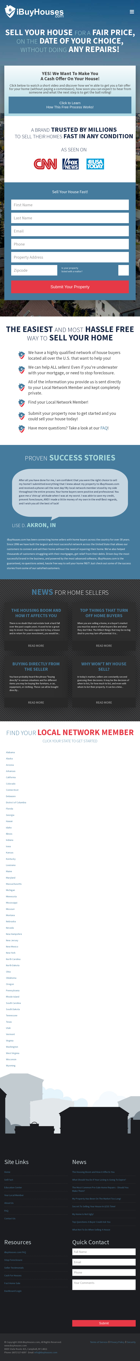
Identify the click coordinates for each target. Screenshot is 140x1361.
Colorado (10, 783)
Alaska (9, 758)
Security (131, 1342)
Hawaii (9, 821)
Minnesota (11, 896)
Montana (10, 915)
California (11, 777)
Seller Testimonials (14, 1267)
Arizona (10, 764)
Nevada (10, 927)
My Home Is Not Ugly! (83, 1214)
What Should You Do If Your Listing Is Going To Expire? (99, 1179)
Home (7, 1171)
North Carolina (13, 959)
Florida (9, 808)
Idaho (9, 827)
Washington (12, 1046)
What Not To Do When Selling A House (91, 1229)
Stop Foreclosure (13, 1259)
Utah (8, 1028)
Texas (9, 1021)
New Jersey (12, 940)
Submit (104, 1323)
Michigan (10, 890)
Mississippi (11, 902)
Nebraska (11, 921)
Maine (9, 871)
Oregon (10, 984)
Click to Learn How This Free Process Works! (70, 105)
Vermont (10, 1034)
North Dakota (12, 965)
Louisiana (10, 865)
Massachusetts (14, 883)
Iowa (8, 846)
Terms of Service (99, 1342)
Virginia (9, 1040)
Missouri (10, 909)
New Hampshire (14, 934)
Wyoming (10, 1065)
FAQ (103, 428)
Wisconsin (11, 1059)
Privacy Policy (117, 1342)
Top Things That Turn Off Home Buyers (104, 612)
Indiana (9, 839)
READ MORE (36, 646)
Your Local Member (14, 1195)
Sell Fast (8, 1179)
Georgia (10, 815)
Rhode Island (12, 996)
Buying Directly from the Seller (36, 666)
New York (10, 952)
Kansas (9, 852)
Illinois (9, 833)
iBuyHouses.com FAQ (15, 1252)
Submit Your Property (70, 286)
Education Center (13, 1187)
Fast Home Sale (12, 1283)
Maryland (10, 877)
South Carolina (13, 1003)
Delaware (11, 796)
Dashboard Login (12, 1290)
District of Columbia (16, 802)
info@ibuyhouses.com (45, 1352)
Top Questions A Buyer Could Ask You (91, 1221)
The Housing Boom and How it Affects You (36, 612)
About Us (9, 1202)
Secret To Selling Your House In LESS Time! (93, 1206)
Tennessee (11, 1015)
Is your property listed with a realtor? (72, 269)
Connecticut (12, 789)
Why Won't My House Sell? (103, 666)
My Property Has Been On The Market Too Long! (96, 1198)
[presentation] (86, 1306)
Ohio (8, 971)
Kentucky (11, 858)
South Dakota (13, 1009)
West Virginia (12, 1053)
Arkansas (10, 771)
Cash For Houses (12, 1275)
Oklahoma (11, 977)
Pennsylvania (12, 990)
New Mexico (12, 946)
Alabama (10, 752)
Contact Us (9, 1218)
